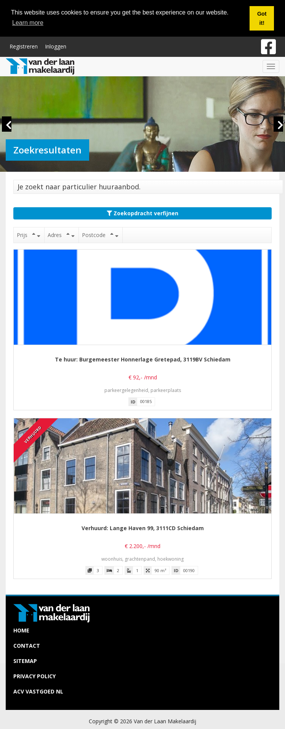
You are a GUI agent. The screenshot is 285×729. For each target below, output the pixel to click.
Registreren (24, 46)
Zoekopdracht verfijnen (142, 213)
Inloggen (55, 46)
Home (21, 630)
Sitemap (25, 660)
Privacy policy (34, 676)
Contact (26, 645)
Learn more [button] (27, 22)
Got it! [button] (262, 18)
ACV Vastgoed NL (38, 691)
